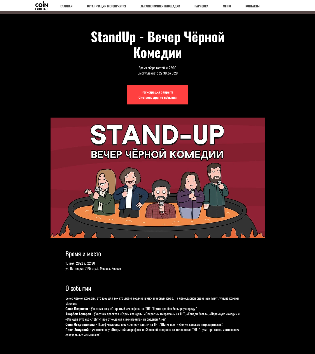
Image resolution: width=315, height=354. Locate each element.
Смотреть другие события (157, 97)
